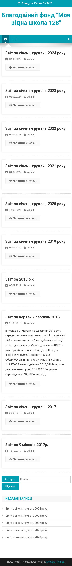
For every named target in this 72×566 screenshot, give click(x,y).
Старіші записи (13, 479)
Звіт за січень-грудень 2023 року (35, 90)
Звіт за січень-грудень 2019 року (35, 241)
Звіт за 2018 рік (19, 279)
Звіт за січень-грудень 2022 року (35, 128)
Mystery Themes (55, 561)
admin (31, 59)
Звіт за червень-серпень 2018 (32, 317)
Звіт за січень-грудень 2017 (30, 407)
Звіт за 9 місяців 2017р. (26, 444)
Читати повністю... (22, 67)
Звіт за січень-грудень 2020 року (35, 204)
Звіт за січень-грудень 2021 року (35, 166)
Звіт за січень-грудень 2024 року (35, 53)
